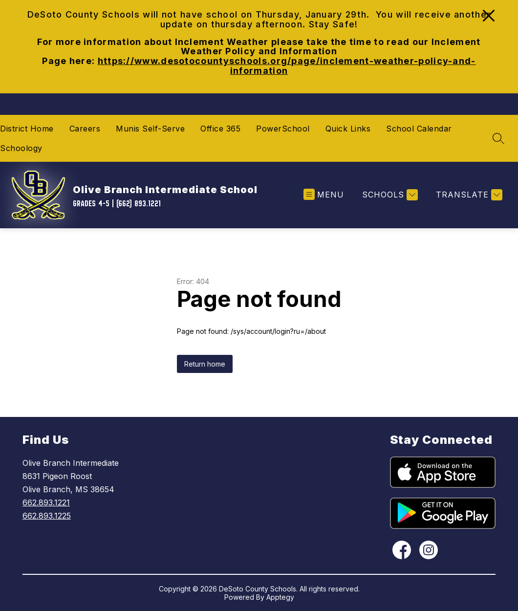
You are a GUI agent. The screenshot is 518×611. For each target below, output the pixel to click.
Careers (85, 128)
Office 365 (220, 128)
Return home (204, 364)
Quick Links (348, 128)
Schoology (21, 148)
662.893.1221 (46, 502)
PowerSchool (283, 128)
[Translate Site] (467, 195)
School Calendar (419, 128)
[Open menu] (323, 195)
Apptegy (280, 597)
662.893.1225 (46, 516)
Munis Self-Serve (150, 128)
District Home (27, 128)
